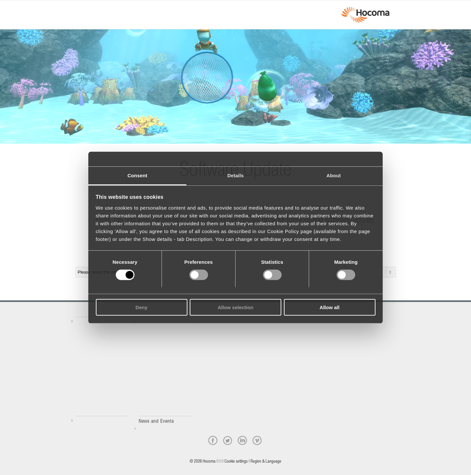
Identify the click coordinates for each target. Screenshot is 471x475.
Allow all (330, 307)
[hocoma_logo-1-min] (365, 14)
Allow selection (235, 307)
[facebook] (213, 440)
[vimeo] (257, 440)
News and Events (156, 421)
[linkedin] (242, 440)
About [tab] (333, 175)
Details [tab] (235, 175)
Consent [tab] (138, 175)
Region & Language (266, 462)
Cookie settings (236, 462)
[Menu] (77, 8)
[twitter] (227, 440)
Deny (141, 307)
